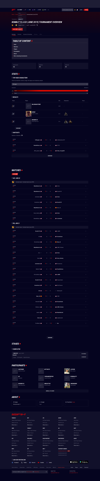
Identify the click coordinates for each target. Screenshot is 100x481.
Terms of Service (15, 467)
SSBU (13, 428)
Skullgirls (29, 438)
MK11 (44, 448)
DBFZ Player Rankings (47, 430)
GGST (75, 428)
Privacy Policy (22, 467)
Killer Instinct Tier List (46, 443)
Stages (15, 49)
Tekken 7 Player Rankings (31, 430)
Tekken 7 (29, 428)
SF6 (33, 9)
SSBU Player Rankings (16, 430)
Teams (81, 467)
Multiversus (61, 438)
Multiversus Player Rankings (63, 440)
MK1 (29, 9)
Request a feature (61, 467)
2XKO (44, 9)
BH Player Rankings (61, 430)
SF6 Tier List (45, 422)
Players (76, 467)
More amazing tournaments (20, 56)
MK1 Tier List (29, 422)
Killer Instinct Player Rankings (48, 440)
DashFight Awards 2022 (62, 455)
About (15, 53)
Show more (15, 425)
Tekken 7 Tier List (30, 432)
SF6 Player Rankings (46, 420)
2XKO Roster (76, 420)
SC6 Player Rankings (15, 440)
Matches (16, 46)
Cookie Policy (29, 467)
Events (72, 467)
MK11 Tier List (45, 453)
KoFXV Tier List (76, 443)
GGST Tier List (76, 432)
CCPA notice (35, 467)
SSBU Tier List (14, 432)
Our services (42, 467)
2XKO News (76, 422)
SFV (28, 448)
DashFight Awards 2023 (62, 453)
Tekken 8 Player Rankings (16, 420)
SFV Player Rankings (30, 451)
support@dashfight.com (55, 472)
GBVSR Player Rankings (62, 420)
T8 (25, 9)
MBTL (13, 448)
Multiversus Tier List (61, 443)
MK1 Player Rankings (31, 420)
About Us (54, 467)
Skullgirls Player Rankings (31, 440)
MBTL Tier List (14, 453)
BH (59, 428)
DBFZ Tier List (45, 432)
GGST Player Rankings (78, 430)
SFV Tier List (29, 453)
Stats (15, 44)
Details (73, 402)
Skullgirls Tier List (30, 443)
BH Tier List (60, 432)
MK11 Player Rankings (47, 451)
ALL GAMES (19, 9)
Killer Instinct (46, 438)
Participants (17, 51)
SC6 (12, 438)
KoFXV (75, 438)
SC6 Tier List (14, 443)
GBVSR (39, 9)
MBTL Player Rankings (16, 451)
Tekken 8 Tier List (15, 422)
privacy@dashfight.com (74, 472)
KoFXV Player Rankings (78, 440)
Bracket (15, 355)
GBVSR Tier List (61, 422)
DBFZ (44, 428)
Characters (86, 467)
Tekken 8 (14, 418)
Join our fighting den (19, 460)
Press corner (48, 467)
